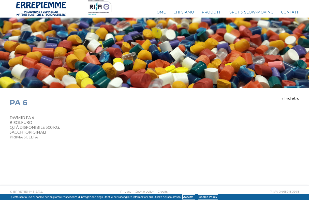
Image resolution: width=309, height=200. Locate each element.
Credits (162, 191)
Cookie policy (144, 191)
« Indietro (291, 98)
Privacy (125, 191)
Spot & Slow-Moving (251, 12)
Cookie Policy (208, 196)
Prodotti (212, 12)
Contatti (290, 12)
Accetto (188, 196)
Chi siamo (183, 12)
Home (160, 12)
